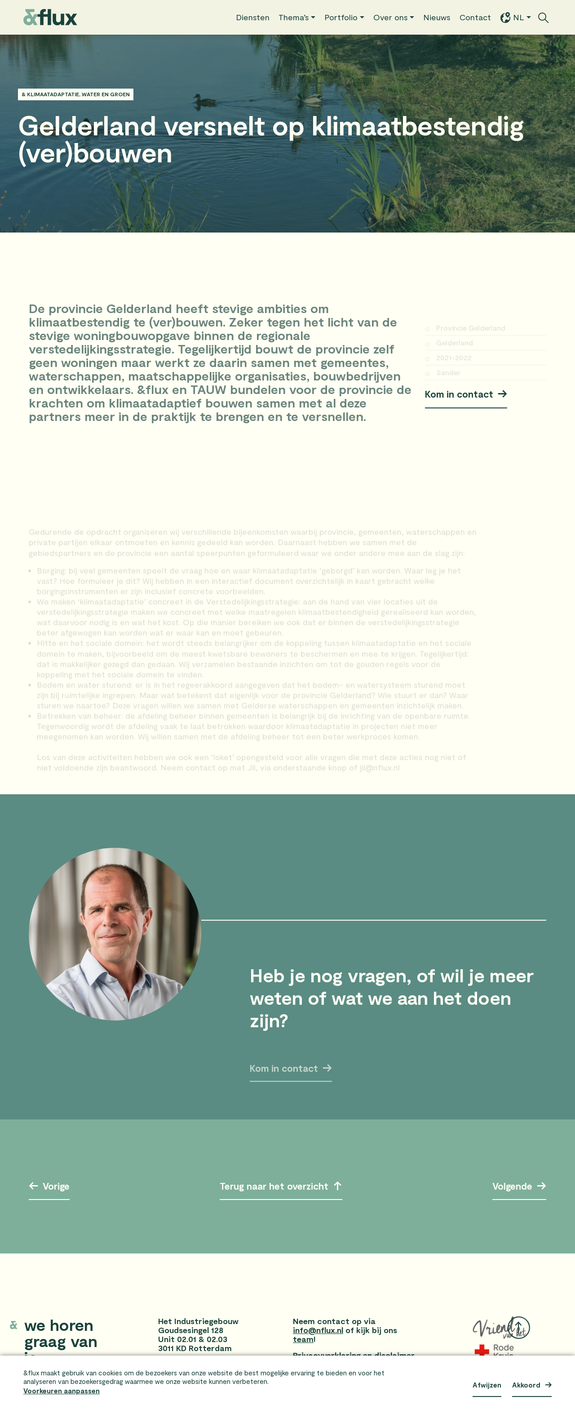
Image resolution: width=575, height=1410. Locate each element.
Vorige (58, 1185)
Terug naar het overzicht (274, 1188)
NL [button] (512, 17)
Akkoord (526, 1385)
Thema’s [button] (294, 17)
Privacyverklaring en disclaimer (354, 1355)
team (303, 1339)
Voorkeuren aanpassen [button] (61, 1391)
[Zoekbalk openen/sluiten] (543, 17)
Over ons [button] (390, 17)
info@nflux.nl (318, 1330)
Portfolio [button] (341, 17)
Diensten (253, 17)
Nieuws (437, 17)
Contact (475, 17)
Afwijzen (487, 1385)
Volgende (510, 1185)
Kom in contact (459, 393)
